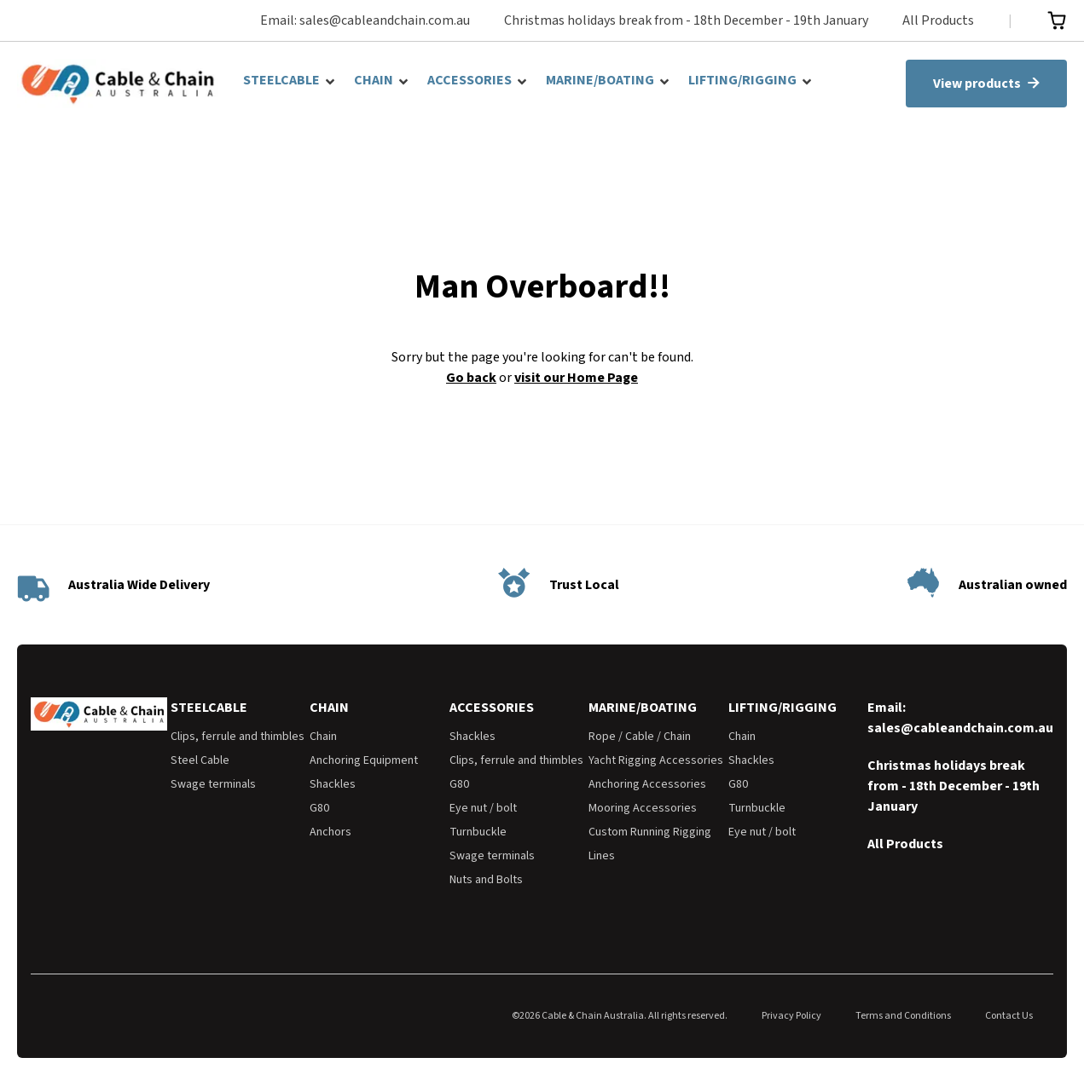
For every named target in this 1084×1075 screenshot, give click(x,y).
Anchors (330, 832)
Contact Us (1009, 1016)
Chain (323, 736)
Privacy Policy (791, 1016)
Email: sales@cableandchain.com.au (365, 20)
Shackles (333, 784)
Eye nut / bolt (483, 808)
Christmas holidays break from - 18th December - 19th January (686, 20)
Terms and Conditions (903, 1016)
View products (986, 83)
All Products (938, 20)
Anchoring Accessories (647, 784)
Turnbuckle (478, 832)
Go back (471, 377)
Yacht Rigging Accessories (655, 760)
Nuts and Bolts (486, 879)
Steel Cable (200, 760)
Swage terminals (213, 784)
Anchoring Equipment (364, 760)
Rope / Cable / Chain (639, 736)
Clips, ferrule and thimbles (237, 736)
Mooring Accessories (642, 808)
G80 (319, 808)
